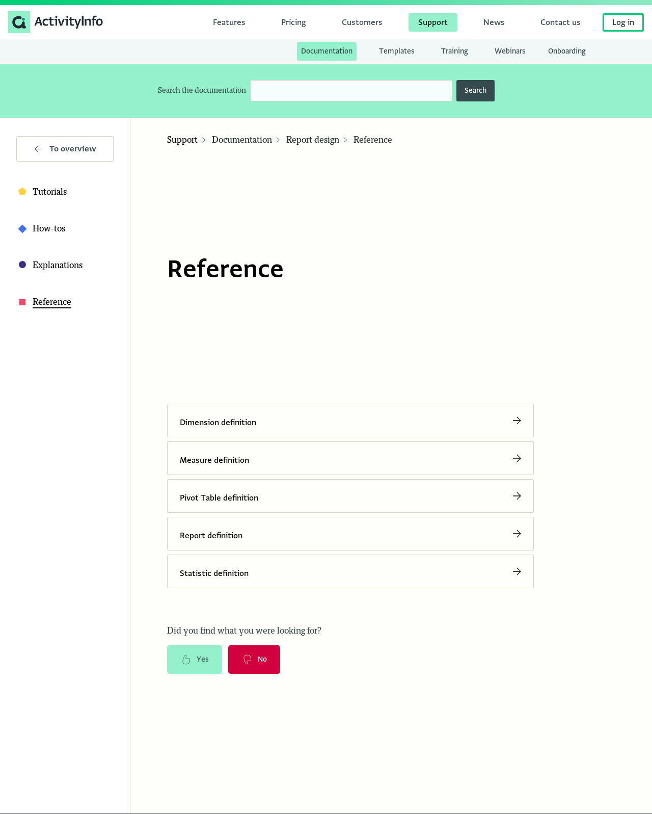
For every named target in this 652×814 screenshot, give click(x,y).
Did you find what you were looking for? (244, 631)
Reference (373, 140)
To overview (65, 149)
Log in (623, 22)
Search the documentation (202, 90)
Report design (312, 140)
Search (475, 90)
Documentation (242, 140)
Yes (194, 659)
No (254, 659)
